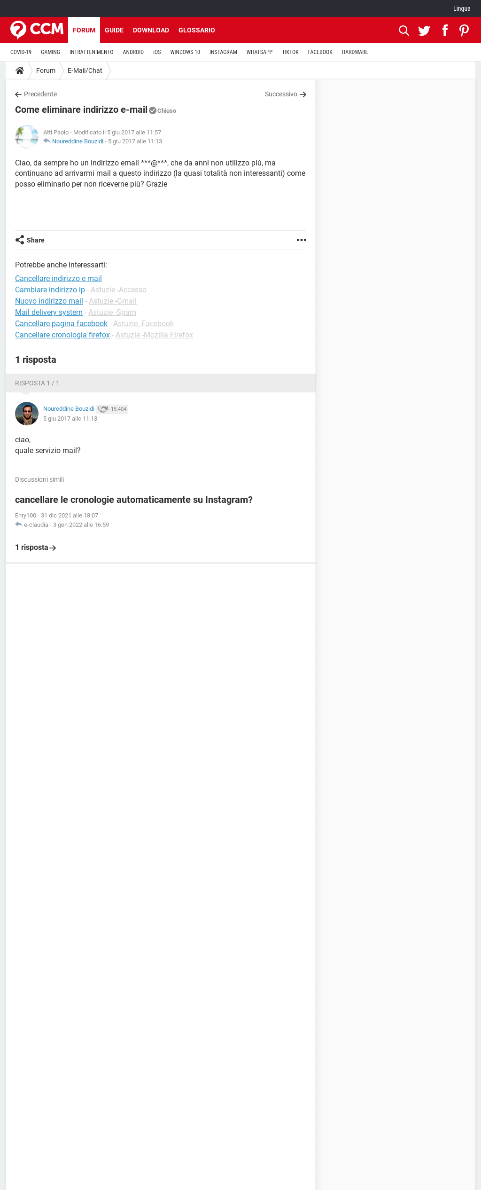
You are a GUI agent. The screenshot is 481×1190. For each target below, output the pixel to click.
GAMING (50, 52)
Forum (84, 30)
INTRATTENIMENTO (92, 52)
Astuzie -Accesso (119, 289)
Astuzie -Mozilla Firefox (154, 334)
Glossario (196, 30)
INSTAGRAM (223, 52)
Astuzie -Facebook (143, 323)
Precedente (40, 94)
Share (36, 240)
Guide (114, 30)
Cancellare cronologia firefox (62, 334)
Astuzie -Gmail (113, 301)
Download (151, 30)
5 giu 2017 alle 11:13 (135, 141)
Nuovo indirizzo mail (49, 301)
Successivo (281, 94)
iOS (157, 52)
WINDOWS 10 (185, 52)
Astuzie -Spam (112, 312)
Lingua (462, 8)
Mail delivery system (49, 312)
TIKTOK (290, 52)
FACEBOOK (320, 52)
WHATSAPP (259, 52)
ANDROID (133, 52)
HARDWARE (355, 52)
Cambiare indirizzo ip (50, 289)
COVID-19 (20, 52)
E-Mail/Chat (85, 70)
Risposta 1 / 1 (37, 383)
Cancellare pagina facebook (61, 323)
